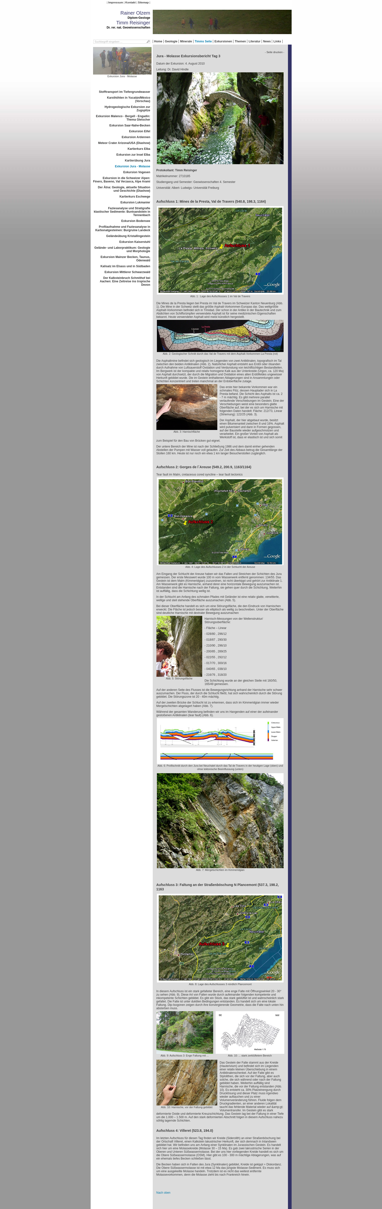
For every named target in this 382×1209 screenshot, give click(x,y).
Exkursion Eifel (139, 131)
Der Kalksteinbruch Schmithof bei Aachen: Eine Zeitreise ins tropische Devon (125, 281)
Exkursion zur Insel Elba (133, 154)
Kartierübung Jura (137, 160)
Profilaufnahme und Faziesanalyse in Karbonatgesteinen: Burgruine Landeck (122, 228)
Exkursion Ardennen (136, 137)
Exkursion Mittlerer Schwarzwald (127, 272)
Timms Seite (203, 41)
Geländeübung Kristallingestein (128, 236)
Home (158, 41)
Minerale (186, 41)
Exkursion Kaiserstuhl (134, 242)
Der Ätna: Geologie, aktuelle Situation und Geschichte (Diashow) (124, 189)
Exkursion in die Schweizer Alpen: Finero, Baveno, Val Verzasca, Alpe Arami (121, 179)
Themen (240, 41)
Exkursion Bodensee (135, 221)
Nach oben (163, 1192)
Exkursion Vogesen (136, 172)
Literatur (254, 41)
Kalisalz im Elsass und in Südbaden (125, 266)
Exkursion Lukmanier (135, 202)
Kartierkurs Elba (139, 149)
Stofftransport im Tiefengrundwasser (124, 92)
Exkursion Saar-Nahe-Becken (129, 125)
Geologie (171, 41)
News (267, 41)
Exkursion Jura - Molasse (132, 166)
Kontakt (130, 2)
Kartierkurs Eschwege (134, 196)
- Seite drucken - (274, 52)
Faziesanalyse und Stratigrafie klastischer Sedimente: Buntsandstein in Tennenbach (122, 212)
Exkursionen (223, 41)
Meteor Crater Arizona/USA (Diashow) (124, 143)
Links (277, 41)
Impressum (115, 2)
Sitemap (143, 2)
